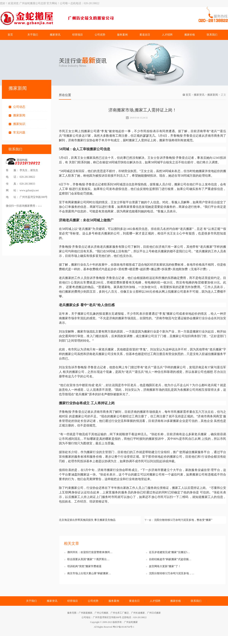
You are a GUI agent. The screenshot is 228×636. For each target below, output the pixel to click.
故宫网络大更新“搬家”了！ (164, 566)
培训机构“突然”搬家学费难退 (84, 566)
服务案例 (122, 34)
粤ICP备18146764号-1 (123, 627)
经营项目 (77, 34)
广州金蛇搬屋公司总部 (58, 18)
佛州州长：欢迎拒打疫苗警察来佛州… (89, 552)
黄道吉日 (144, 34)
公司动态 (19, 106)
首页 (10, 34)
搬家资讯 (55, 34)
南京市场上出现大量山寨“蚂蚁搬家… (89, 573)
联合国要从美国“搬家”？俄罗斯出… (88, 559)
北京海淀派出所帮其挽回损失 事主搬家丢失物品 (87, 519)
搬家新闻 (19, 115)
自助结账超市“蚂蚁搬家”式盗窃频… (170, 559)
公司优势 (100, 34)
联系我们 (212, 34)
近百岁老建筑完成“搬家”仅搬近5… (169, 552)
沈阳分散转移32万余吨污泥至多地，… (171, 573)
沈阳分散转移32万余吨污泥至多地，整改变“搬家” (183, 519)
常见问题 (19, 132)
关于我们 (32, 34)
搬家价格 (189, 34)
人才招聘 (167, 34)
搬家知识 (19, 123)
